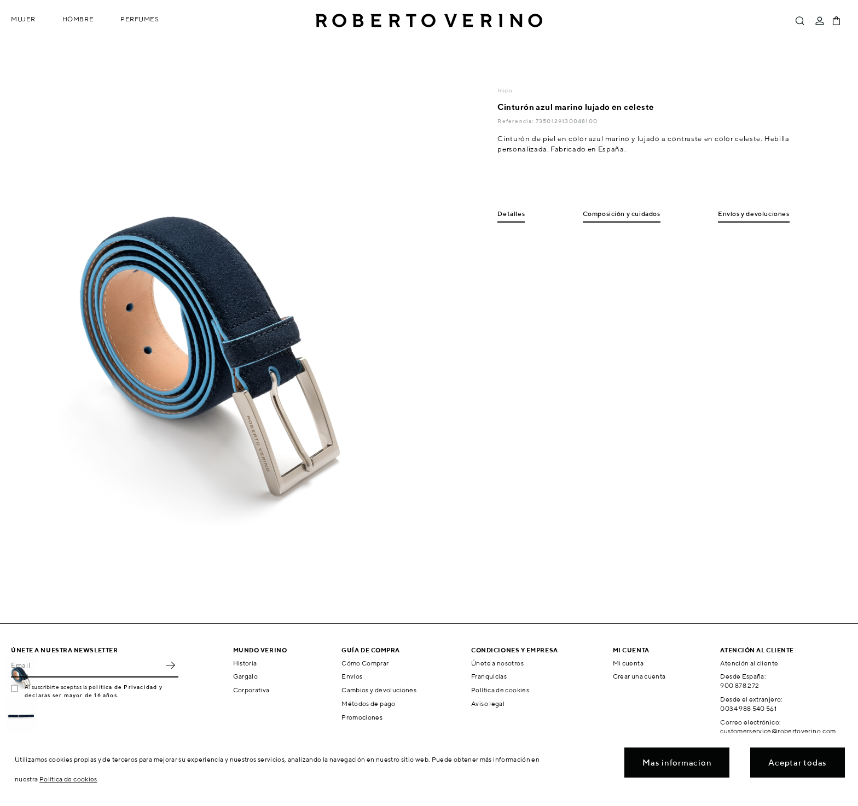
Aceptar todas (797, 762)
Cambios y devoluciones (378, 690)
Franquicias (489, 676)
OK (170, 665)
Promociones (361, 717)
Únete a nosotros (497, 663)
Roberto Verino (429, 21)
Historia (245, 663)
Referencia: (516, 121)
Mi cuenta (628, 663)
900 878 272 (739, 685)
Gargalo (245, 676)
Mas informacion (676, 762)
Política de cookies (500, 690)
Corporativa (251, 690)
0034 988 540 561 (748, 708)
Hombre (78, 19)
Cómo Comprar (365, 663)
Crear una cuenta (639, 676)
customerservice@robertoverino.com (778, 731)
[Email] (86, 665)
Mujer (23, 19)
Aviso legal (488, 703)
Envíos (351, 676)
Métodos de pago (368, 703)
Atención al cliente (749, 663)
